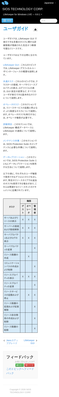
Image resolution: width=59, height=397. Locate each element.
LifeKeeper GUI (11, 65)
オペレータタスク (11, 104)
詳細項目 (7, 124)
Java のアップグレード (12, 341)
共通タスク (8, 81)
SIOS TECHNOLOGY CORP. (22, 9)
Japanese (50, 3)
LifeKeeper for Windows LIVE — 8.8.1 (22, 14)
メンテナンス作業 (11, 140)
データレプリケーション (13, 157)
